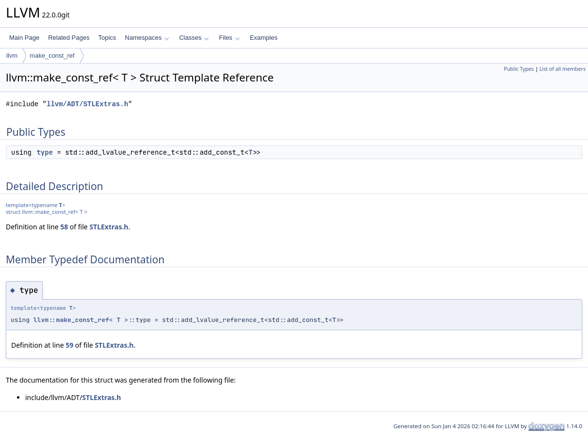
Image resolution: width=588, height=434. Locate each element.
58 (64, 226)
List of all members (562, 68)
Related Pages (68, 37)
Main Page (24, 37)
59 (69, 345)
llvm (11, 55)
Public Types (519, 68)
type (44, 152)
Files (229, 37)
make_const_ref (52, 55)
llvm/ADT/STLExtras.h (87, 104)
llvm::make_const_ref (71, 320)
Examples (264, 37)
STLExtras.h (108, 226)
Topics (107, 37)
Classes (194, 37)
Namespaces (147, 37)
